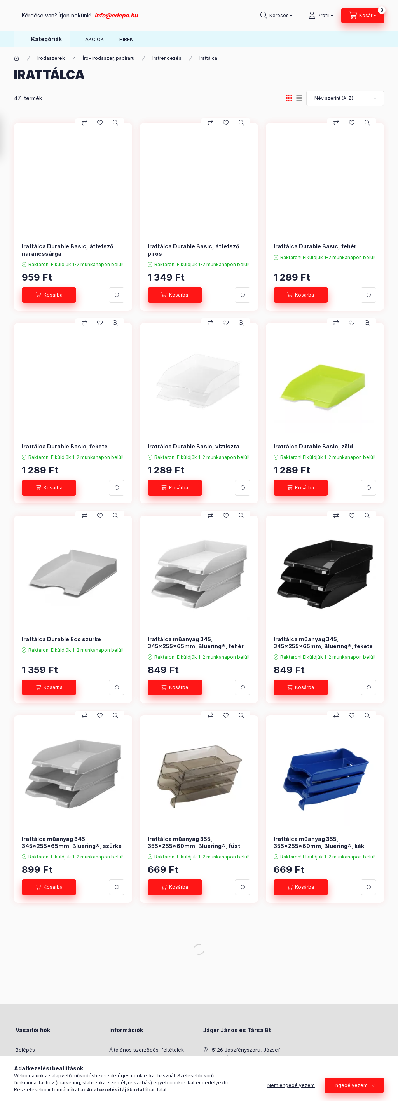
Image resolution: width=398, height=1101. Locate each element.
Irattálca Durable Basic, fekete (65, 446)
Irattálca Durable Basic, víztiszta (193, 446)
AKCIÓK (94, 39)
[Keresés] (276, 15)
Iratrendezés (167, 58)
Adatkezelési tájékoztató (139, 1061)
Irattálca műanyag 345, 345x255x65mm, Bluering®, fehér (196, 642)
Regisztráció (30, 1061)
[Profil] (320, 15)
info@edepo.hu (193, 15)
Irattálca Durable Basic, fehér (315, 246)
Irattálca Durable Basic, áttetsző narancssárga (67, 249)
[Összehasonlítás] (84, 122)
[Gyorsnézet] (115, 122)
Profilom (25, 1073)
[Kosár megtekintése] (362, 15)
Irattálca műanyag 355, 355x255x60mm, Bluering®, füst (194, 842)
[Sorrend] (345, 98)
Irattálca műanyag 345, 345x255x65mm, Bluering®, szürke (72, 842)
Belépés (25, 1050)
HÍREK (126, 39)
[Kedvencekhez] (100, 122)
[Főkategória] (16, 58)
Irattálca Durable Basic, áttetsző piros (193, 249)
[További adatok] (116, 295)
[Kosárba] (49, 295)
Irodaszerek (51, 58)
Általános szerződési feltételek (146, 1050)
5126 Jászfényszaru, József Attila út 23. (246, 1054)
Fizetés (117, 1073)
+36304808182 (230, 1069)
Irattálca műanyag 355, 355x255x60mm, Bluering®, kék (319, 842)
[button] (42, 39)
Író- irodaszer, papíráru (108, 58)
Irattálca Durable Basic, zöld (313, 446)
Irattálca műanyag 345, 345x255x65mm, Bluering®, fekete (323, 642)
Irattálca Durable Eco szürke (61, 639)
